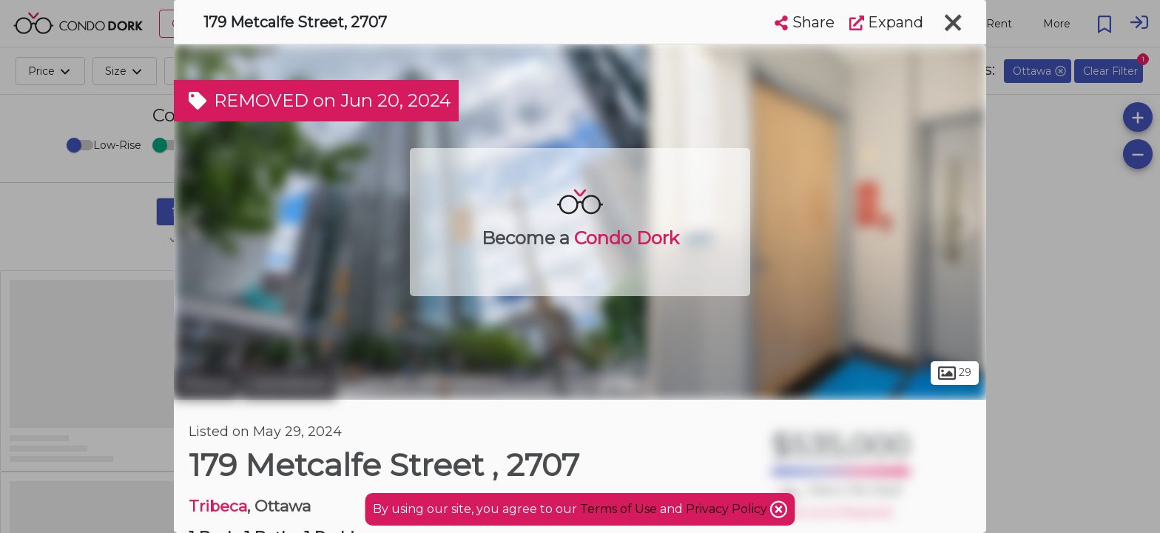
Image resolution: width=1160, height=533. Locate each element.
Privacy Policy (728, 509)
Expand (886, 22)
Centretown (288, 383)
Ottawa (206, 383)
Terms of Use (618, 509)
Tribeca (218, 506)
